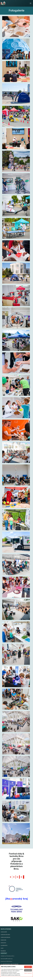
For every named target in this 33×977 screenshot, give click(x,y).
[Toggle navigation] (30, 3)
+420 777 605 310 (14, 964)
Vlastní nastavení (28, 973)
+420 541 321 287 (6, 964)
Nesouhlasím (28, 970)
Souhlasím (28, 967)
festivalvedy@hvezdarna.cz (7, 958)
